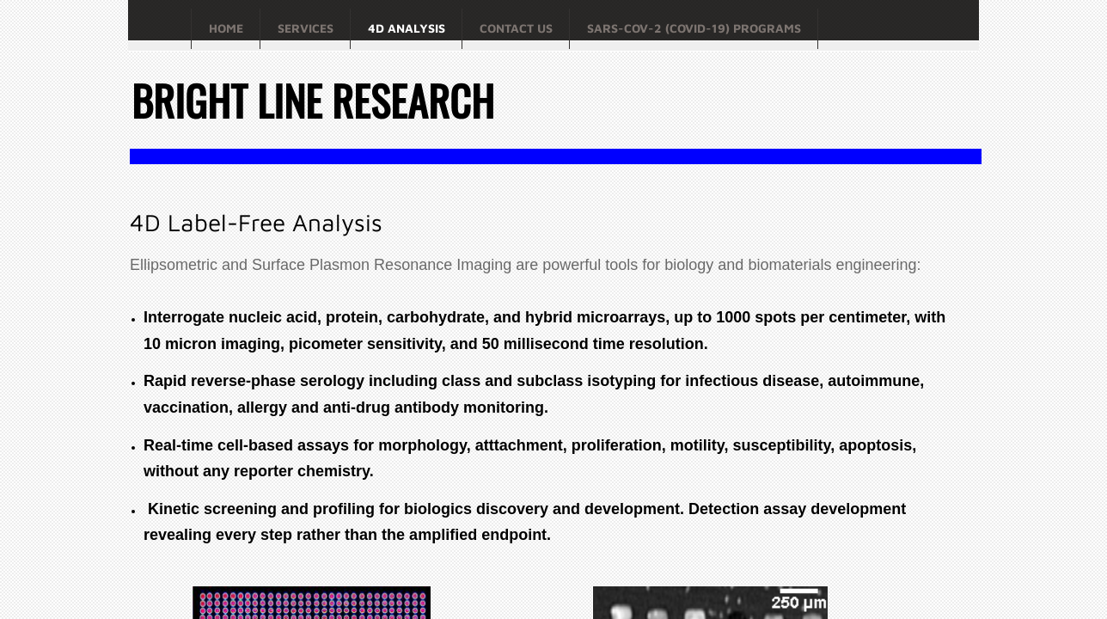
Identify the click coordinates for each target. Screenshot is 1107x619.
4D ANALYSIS (406, 28)
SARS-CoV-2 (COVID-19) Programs (694, 28)
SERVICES (305, 28)
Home (226, 28)
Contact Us (516, 28)
